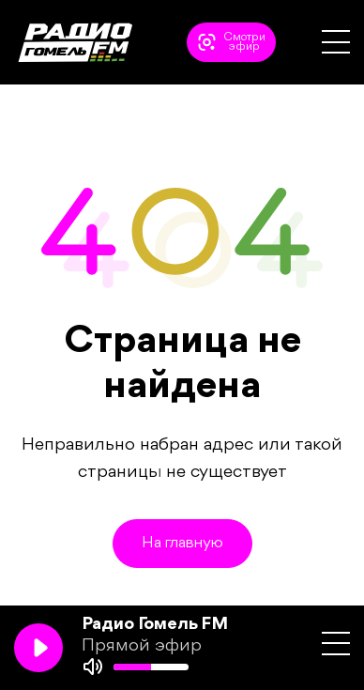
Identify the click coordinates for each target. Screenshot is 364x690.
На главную (182, 543)
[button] (336, 42)
